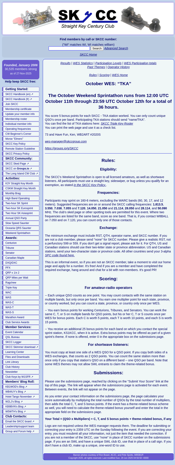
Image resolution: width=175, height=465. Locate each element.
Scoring (104, 75)
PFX (7, 267)
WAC (8, 292)
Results (65, 63)
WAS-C (9, 302)
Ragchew (10, 282)
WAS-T (9, 307)
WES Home (120, 75)
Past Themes (96, 67)
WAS (8, 297)
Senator (9, 252)
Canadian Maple (14, 257)
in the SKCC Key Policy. (90, 185)
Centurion (11, 242)
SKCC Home (88, 54)
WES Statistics (83, 63)
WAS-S (9, 312)
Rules (93, 75)
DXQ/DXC (11, 262)
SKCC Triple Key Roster (117, 123)
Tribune (9, 247)
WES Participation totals (140, 63)
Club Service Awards (17, 322)
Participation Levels (108, 63)
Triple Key (11, 287)
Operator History (119, 67)
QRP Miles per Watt (16, 277)
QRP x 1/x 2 (12, 272)
